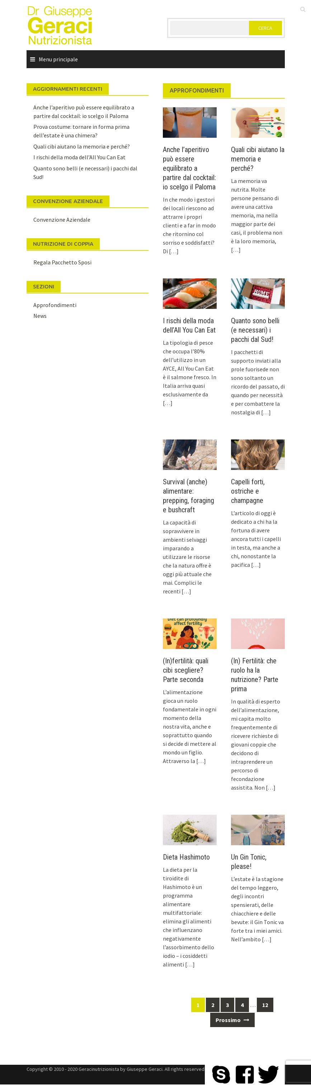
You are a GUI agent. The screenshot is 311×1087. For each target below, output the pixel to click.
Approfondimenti (54, 305)
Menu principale (58, 59)
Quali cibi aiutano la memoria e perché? (257, 159)
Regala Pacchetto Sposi (62, 262)
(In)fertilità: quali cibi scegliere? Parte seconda (185, 670)
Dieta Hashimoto (186, 857)
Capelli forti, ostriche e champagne (248, 491)
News (40, 315)
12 (265, 1004)
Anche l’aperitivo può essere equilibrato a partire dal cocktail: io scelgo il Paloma (189, 168)
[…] (173, 251)
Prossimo (232, 1020)
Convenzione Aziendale (61, 219)
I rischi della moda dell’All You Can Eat (79, 157)
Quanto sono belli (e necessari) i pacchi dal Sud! (255, 330)
